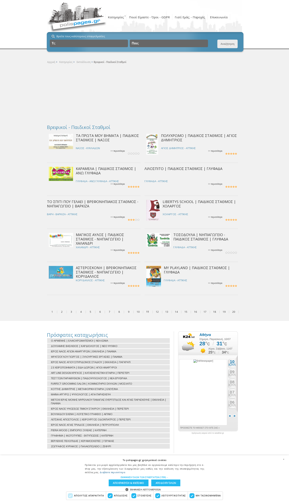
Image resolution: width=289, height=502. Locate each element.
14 (176, 312)
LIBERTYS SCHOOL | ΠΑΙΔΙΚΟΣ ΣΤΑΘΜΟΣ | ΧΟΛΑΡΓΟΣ (199, 203)
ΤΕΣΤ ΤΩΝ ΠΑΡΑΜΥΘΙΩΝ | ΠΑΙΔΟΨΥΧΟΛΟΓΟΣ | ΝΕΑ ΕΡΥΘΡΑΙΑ (89, 378)
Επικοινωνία (218, 17)
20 (233, 312)
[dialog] (144, 478)
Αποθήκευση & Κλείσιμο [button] (128, 482)
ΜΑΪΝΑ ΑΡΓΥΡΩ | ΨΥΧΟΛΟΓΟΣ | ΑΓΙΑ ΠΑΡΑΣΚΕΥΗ (81, 394)
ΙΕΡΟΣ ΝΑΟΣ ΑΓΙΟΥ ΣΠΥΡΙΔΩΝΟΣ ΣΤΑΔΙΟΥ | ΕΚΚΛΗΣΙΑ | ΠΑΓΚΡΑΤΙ (91, 362)
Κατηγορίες (116, 17)
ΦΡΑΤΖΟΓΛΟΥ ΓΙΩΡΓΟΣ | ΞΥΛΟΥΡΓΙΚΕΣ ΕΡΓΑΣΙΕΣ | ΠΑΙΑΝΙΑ (86, 356)
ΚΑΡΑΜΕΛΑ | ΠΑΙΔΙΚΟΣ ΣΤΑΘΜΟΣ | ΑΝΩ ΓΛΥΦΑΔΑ (106, 170)
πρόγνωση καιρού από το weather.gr (207, 433)
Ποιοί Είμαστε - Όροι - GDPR (149, 17)
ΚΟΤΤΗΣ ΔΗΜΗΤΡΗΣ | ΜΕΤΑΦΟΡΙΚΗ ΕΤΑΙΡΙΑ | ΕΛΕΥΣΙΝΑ (84, 389)
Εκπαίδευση (84, 62)
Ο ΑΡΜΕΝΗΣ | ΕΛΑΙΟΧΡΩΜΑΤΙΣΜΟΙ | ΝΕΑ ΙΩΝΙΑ (79, 340)
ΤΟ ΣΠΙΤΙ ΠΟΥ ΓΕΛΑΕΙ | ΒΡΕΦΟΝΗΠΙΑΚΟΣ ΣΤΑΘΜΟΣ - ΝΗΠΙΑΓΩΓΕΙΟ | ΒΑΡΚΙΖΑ (92, 203)
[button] (145, 476)
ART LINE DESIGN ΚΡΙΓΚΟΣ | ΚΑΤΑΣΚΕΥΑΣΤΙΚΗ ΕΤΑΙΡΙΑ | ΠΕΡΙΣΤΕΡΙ (90, 373)
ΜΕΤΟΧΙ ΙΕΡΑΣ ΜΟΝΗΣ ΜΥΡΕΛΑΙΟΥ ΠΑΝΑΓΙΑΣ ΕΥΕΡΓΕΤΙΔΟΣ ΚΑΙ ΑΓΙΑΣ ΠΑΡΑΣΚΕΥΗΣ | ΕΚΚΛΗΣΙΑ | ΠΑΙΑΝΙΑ (108, 401)
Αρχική (51, 62)
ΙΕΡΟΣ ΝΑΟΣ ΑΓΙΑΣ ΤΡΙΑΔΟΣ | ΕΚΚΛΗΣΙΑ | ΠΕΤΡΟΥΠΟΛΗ (85, 425)
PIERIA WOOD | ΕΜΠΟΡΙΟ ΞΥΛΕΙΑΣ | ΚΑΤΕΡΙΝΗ (78, 430)
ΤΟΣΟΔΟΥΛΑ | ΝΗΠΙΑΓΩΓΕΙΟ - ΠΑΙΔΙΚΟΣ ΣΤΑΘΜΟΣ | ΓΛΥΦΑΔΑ (200, 236)
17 (205, 312)
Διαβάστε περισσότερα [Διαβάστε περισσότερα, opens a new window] (112, 471)
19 (224, 312)
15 (186, 312)
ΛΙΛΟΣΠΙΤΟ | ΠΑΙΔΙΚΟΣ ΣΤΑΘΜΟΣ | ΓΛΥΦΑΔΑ (183, 168)
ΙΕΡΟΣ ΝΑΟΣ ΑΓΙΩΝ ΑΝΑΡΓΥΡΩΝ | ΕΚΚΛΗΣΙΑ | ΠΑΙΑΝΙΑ (83, 351)
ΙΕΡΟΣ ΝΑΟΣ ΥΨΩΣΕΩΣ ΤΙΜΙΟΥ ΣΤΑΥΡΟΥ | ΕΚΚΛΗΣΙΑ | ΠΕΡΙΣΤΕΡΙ (90, 408)
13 (166, 312)
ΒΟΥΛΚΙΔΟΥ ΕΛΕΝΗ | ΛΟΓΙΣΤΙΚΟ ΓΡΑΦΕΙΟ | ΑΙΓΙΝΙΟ (81, 414)
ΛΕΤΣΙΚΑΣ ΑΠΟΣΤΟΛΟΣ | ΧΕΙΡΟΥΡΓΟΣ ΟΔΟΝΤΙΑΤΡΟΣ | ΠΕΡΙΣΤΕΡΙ (91, 419)
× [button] (283, 458)
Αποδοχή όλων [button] (165, 482)
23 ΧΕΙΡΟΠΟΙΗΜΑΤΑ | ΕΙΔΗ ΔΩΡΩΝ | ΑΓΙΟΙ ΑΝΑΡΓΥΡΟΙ (84, 367)
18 (214, 312)
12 (157, 312)
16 (195, 312)
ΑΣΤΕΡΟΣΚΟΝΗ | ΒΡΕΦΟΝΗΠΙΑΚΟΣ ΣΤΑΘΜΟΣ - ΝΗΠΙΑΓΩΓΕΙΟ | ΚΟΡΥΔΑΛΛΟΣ (106, 272)
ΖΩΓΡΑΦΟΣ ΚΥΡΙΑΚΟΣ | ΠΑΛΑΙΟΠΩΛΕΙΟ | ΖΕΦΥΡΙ (81, 446)
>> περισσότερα (117, 151)
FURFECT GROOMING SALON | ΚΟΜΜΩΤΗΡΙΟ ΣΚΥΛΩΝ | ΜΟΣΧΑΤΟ (91, 383)
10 (138, 312)
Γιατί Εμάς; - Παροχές (190, 17)
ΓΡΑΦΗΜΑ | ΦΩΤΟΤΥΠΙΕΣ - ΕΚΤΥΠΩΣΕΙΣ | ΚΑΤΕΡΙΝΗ (82, 435)
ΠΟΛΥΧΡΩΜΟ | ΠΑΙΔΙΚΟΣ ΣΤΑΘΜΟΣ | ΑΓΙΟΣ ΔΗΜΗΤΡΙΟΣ (199, 137)
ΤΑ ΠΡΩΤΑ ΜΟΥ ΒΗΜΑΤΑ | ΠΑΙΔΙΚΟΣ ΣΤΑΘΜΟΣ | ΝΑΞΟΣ (107, 137)
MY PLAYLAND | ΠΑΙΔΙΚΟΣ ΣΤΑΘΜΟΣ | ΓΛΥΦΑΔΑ (197, 269)
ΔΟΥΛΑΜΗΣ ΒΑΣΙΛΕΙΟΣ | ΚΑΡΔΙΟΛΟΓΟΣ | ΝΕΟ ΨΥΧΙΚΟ (84, 346)
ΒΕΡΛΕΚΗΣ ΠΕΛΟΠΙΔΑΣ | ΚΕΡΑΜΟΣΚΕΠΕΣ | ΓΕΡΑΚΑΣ (82, 441)
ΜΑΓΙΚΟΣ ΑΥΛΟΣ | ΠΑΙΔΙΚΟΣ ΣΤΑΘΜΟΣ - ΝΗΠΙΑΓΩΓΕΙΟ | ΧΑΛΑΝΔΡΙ (100, 239)
